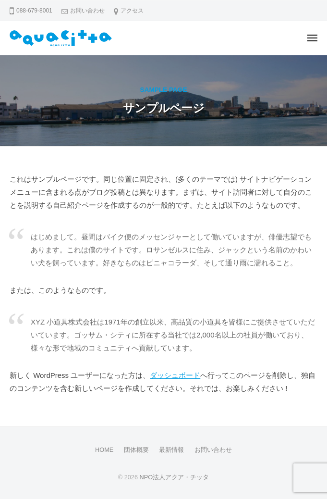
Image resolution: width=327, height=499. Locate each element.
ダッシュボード (175, 375)
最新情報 (171, 449)
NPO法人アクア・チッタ (174, 477)
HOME (104, 449)
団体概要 (136, 449)
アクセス (132, 10)
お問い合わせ (87, 10)
